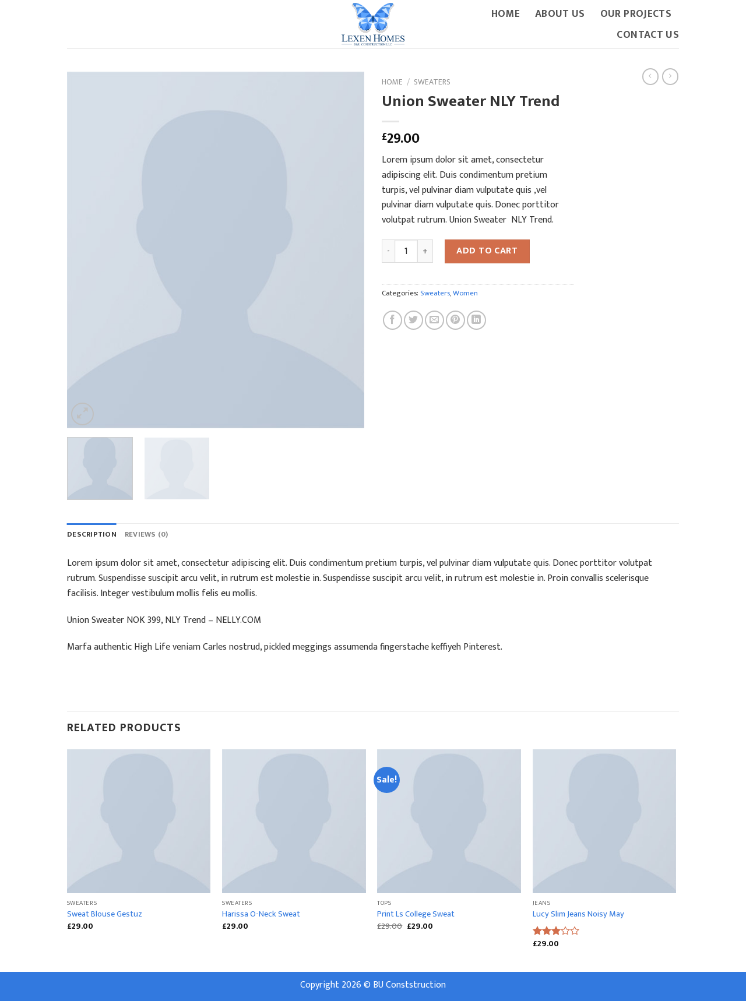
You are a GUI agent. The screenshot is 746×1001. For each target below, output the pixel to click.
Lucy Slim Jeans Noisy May (578, 914)
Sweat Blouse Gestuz (104, 914)
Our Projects (635, 13)
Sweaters (432, 82)
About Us (560, 13)
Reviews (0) (146, 534)
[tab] (92, 535)
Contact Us (648, 34)
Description (92, 534)
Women (465, 293)
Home (505, 13)
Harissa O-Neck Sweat (261, 914)
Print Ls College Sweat (416, 914)
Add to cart (487, 251)
